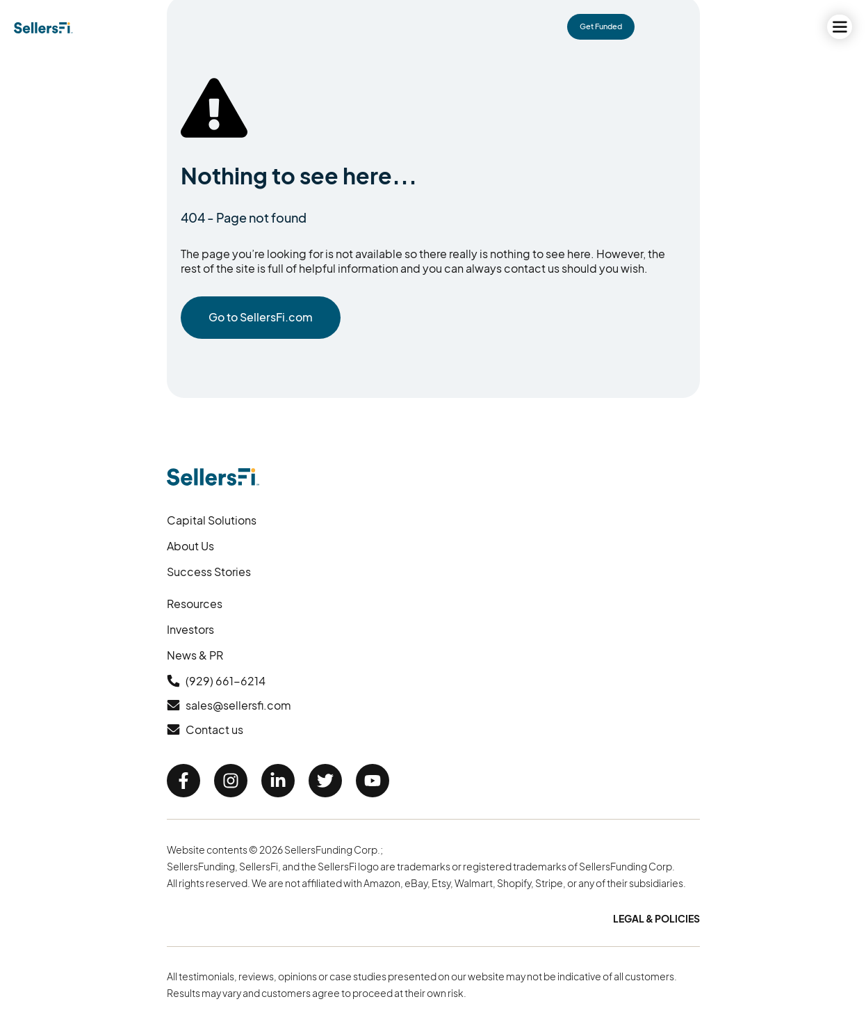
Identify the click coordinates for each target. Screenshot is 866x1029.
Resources (194, 603)
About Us (190, 546)
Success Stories (209, 571)
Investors (190, 629)
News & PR (195, 655)
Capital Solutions (211, 520)
